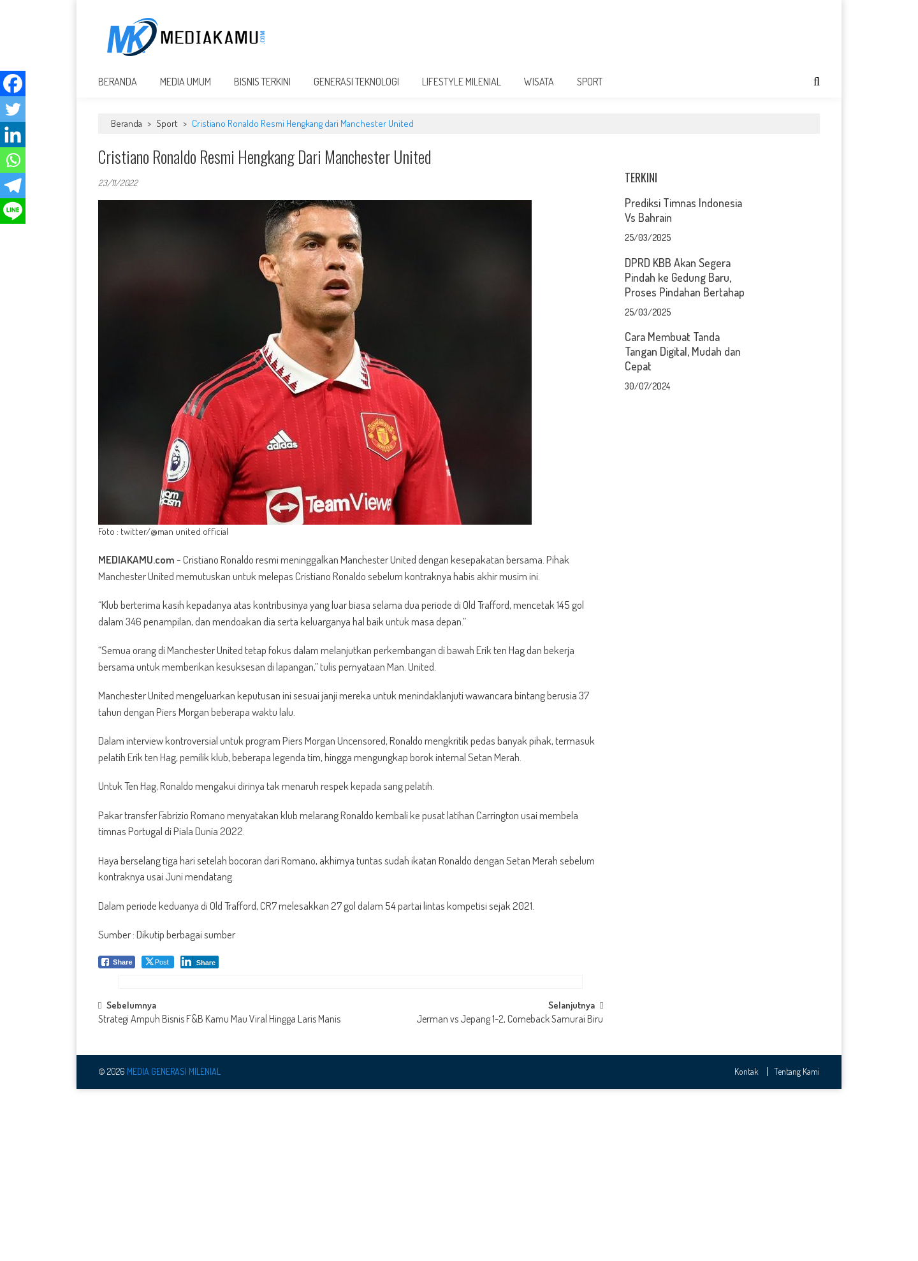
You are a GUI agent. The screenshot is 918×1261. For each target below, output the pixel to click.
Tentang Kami (797, 1244)
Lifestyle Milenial (461, 90)
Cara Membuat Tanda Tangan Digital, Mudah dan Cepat (683, 519)
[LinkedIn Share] (199, 971)
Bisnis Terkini (262, 90)
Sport (589, 90)
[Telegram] (13, 185)
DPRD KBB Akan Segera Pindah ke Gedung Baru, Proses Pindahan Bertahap (685, 445)
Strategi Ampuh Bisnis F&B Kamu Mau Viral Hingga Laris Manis (219, 1193)
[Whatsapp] (13, 160)
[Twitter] (13, 109)
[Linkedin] (13, 134)
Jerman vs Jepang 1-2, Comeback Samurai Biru (509, 1193)
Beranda (117, 90)
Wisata (539, 90)
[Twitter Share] (158, 971)
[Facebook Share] (116, 971)
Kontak (746, 1244)
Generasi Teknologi (356, 90)
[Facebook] (13, 83)
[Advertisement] (588, 36)
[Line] (13, 211)
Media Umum (185, 90)
